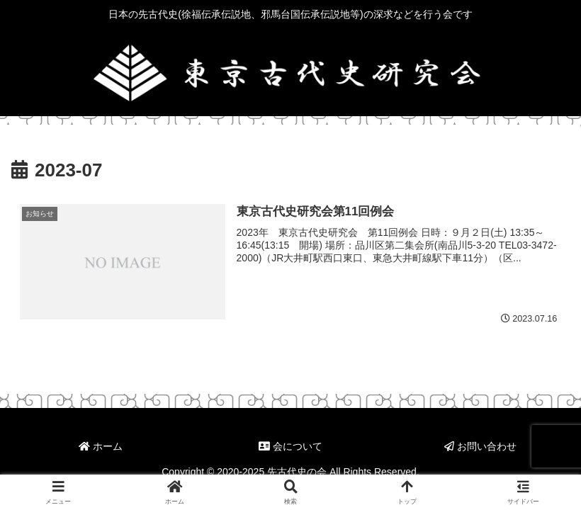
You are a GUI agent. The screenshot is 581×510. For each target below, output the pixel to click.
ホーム (101, 446)
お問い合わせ (480, 446)
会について (290, 446)
